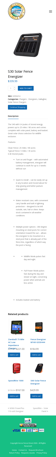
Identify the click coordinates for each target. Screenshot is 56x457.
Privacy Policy (42, 453)
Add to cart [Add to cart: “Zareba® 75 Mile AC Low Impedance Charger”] (14, 355)
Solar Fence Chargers (17, 102)
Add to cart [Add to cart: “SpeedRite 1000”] (14, 396)
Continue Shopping (17, 107)
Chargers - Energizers (28, 99)
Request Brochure (36, 450)
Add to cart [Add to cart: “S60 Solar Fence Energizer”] (36, 396)
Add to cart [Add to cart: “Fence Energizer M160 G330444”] (36, 355)
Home (14, 450)
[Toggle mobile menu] (50, 11)
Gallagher (42, 99)
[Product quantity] (10, 88)
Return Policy (14, 453)
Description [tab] (13, 116)
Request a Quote (28, 453)
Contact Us (23, 450)
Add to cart (26, 88)
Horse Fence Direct (25, 443)
